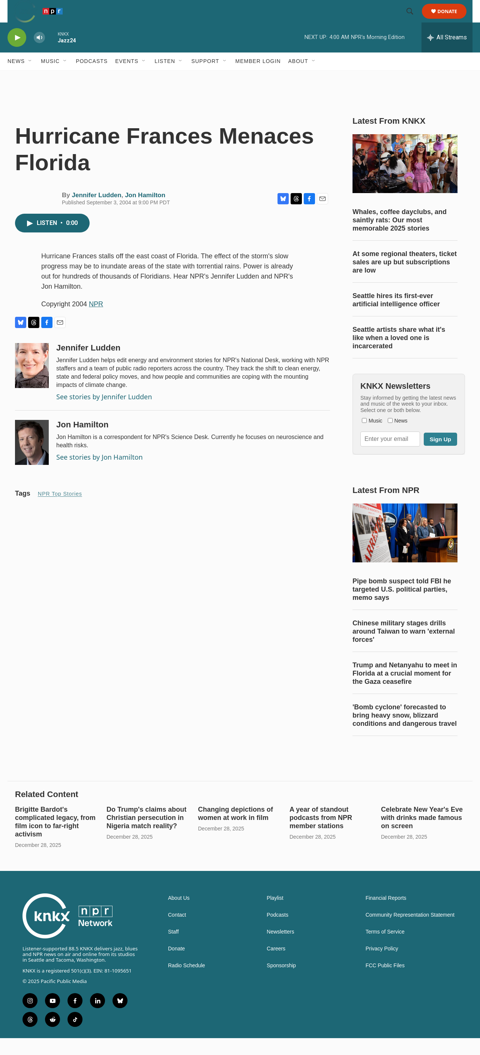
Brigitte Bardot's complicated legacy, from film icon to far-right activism (55, 839)
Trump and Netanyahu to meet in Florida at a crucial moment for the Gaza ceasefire (404, 690)
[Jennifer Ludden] (32, 382)
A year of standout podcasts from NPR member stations (321, 835)
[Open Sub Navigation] (30, 78)
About (298, 78)
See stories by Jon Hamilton (99, 473)
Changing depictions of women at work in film (235, 830)
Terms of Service (385, 949)
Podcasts (92, 78)
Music (50, 78)
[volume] (39, 54)
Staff (173, 949)
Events (126, 78)
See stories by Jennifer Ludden (104, 413)
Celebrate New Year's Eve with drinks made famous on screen (422, 835)
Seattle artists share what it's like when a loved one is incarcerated (398, 355)
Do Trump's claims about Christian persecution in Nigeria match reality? (146, 835)
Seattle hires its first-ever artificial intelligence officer (396, 317)
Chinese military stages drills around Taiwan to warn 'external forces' (403, 648)
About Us (179, 915)
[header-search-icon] (413, 19)
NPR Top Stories (60, 511)
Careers (276, 965)
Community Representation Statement (410, 932)
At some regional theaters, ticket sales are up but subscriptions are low (404, 279)
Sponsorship (281, 982)
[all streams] (447, 54)
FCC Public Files (385, 982)
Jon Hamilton (145, 212)
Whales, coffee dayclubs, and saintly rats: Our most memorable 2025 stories (399, 237)
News (16, 78)
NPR (96, 321)
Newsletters (280, 949)
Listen (164, 78)
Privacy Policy (382, 965)
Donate (452, 19)
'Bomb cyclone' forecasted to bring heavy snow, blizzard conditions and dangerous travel (404, 732)
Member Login (258, 78)
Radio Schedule (186, 982)
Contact (177, 932)
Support (205, 78)
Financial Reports (386, 915)
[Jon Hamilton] (32, 459)
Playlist (275, 915)
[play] (17, 54)
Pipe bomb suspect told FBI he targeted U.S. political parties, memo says (401, 606)
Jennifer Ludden (96, 212)
